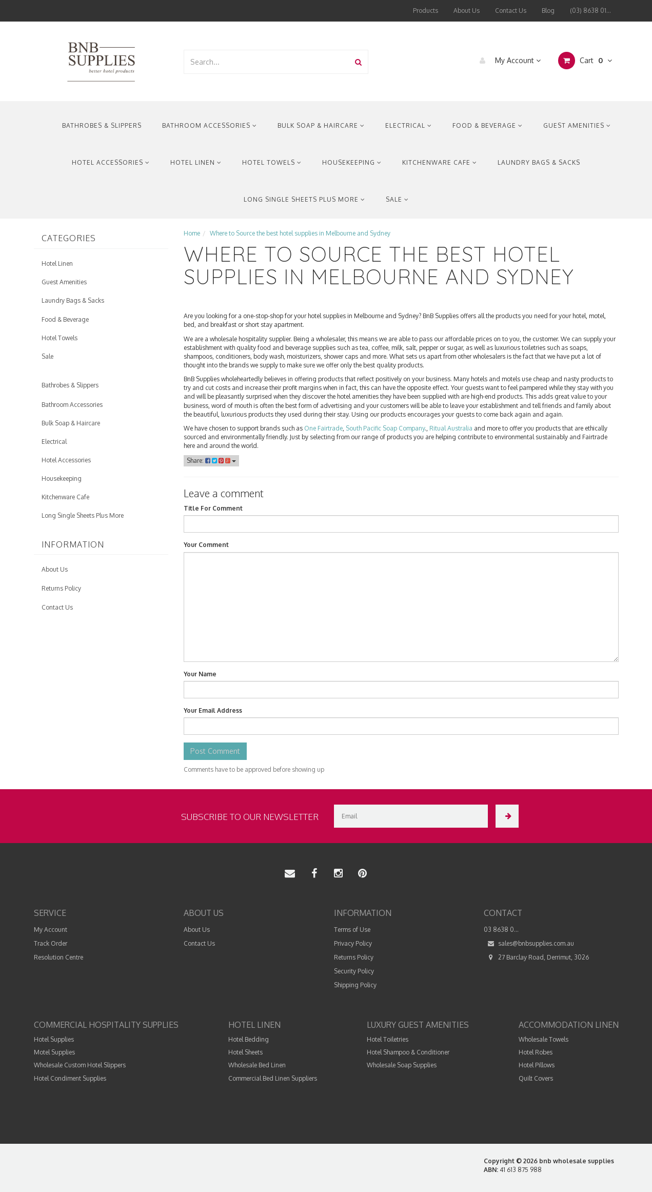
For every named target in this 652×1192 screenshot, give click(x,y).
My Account (508, 60)
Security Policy (354, 971)
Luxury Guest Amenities (418, 1025)
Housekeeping (352, 162)
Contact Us (510, 10)
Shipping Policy (355, 985)
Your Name (200, 674)
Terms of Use (352, 929)
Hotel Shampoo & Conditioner (408, 1052)
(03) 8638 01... (590, 10)
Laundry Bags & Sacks (539, 162)
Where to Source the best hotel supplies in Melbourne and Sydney (300, 233)
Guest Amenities (577, 125)
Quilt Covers (536, 1078)
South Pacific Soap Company (385, 428)
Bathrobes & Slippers (102, 125)
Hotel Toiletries (387, 1039)
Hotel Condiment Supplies (70, 1078)
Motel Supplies (54, 1052)
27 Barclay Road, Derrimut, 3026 (536, 957)
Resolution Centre (58, 957)
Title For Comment (213, 508)
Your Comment (206, 545)
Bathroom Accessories (209, 125)
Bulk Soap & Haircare (321, 125)
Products (425, 10)
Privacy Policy (353, 943)
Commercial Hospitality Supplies (106, 1025)
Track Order (50, 943)
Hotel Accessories (111, 162)
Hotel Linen (196, 162)
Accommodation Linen (569, 1025)
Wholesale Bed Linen (257, 1065)
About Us (466, 10)
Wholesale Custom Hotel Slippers (80, 1065)
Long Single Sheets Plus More (304, 199)
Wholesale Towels (543, 1039)
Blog (548, 10)
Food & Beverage (487, 125)
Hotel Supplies (54, 1039)
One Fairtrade (323, 428)
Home (192, 233)
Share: (211, 460)
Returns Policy (61, 588)
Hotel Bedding (248, 1039)
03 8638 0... (501, 929)
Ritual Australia (450, 428)
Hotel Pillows (537, 1065)
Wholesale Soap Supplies (402, 1065)
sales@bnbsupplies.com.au (529, 943)
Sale (397, 199)
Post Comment (215, 751)
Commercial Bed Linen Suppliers (272, 1078)
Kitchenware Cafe (439, 162)
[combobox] (266, 61)
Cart (585, 60)
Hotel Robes (535, 1052)
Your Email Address (213, 710)
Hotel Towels (272, 162)
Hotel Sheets (245, 1052)
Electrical (408, 125)
